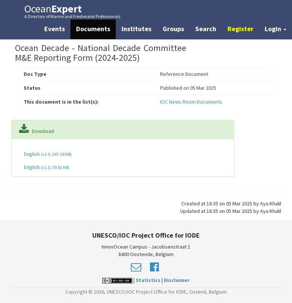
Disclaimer (177, 280)
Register (240, 28)
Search (205, 28)
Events (54, 28)
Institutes (136, 28)
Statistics (148, 280)
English (47, 154)
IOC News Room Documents (191, 101)
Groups (173, 28)
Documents (93, 28)
